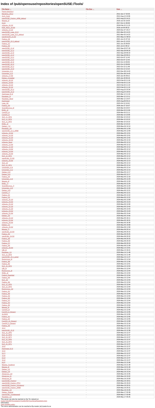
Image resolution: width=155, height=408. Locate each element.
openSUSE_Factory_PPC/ (11, 383)
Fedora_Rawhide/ (8, 275)
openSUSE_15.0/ (8, 69)
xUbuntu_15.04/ (7, 154)
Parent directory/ (7, 11)
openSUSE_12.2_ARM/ (10, 131)
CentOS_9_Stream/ (9, 323)
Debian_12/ (6, 369)
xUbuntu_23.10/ (7, 204)
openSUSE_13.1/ (8, 57)
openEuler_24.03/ (8, 236)
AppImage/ (5, 101)
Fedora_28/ (6, 238)
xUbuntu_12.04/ (7, 144)
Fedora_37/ (6, 300)
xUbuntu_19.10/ (7, 85)
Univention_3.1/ (7, 170)
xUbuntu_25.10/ (7, 199)
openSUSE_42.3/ (8, 62)
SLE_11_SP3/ (7, 119)
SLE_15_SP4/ (7, 335)
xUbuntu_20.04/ (7, 222)
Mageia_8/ (5, 367)
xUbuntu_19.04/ (7, 82)
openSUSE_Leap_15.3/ (10, 32)
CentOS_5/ (6, 115)
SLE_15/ (5, 280)
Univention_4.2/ (7, 73)
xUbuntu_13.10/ (7, 30)
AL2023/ (5, 314)
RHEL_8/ (5, 273)
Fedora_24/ (6, 177)
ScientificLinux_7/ (8, 186)
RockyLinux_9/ (7, 259)
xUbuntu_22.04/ (7, 220)
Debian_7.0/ (6, 126)
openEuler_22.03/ (8, 232)
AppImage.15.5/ (7, 349)
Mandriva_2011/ (7, 14)
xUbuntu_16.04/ (7, 161)
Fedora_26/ (6, 241)
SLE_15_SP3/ (7, 342)
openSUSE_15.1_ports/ (10, 257)
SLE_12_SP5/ (7, 284)
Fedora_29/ (6, 245)
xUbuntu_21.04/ (7, 213)
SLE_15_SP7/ (7, 337)
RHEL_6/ (5, 110)
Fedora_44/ (6, 277)
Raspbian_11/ (7, 252)
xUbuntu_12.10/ (7, 147)
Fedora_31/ (6, 316)
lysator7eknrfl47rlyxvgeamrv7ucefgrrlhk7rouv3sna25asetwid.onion (24, 401)
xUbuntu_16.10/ (7, 25)
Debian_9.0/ (6, 190)
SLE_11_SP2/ (7, 122)
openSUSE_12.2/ (8, 55)
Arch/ (4, 23)
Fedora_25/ (6, 234)
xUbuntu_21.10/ (7, 209)
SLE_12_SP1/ (7, 165)
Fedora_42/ (6, 303)
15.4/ (3, 360)
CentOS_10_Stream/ (9, 321)
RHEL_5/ (5, 124)
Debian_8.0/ (6, 174)
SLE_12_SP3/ (7, 255)
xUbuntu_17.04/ (7, 76)
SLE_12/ (5, 163)
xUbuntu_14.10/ (7, 135)
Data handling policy (8, 404)
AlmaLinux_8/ (6, 378)
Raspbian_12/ (7, 397)
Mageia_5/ (5, 21)
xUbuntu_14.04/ (7, 151)
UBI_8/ (4, 250)
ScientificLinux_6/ (8, 108)
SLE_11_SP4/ (7, 117)
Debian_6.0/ (6, 172)
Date (118, 9)
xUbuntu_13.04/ (7, 149)
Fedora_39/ (6, 294)
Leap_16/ (5, 103)
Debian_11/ (6, 225)
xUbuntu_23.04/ (7, 211)
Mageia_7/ (5, 229)
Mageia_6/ (5, 181)
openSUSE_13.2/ (8, 60)
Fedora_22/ (6, 195)
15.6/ (3, 355)
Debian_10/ (6, 216)
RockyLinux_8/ (7, 271)
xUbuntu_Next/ (7, 142)
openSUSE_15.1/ (8, 89)
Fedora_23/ (6, 197)
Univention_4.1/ (7, 71)
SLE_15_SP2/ (7, 266)
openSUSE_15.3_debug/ (10, 41)
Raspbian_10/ (7, 128)
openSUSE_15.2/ (8, 92)
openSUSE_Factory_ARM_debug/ (14, 18)
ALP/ (3, 362)
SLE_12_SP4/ (7, 287)
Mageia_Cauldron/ (8, 365)
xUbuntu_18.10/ (7, 80)
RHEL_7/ (5, 183)
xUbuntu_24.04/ (7, 202)
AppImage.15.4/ (7, 94)
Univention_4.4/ (7, 179)
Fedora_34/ (6, 326)
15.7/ (3, 353)
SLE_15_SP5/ (7, 333)
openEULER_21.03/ (9, 37)
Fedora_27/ (6, 243)
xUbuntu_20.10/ (7, 87)
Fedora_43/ (6, 296)
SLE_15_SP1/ (7, 344)
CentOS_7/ (6, 193)
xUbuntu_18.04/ (7, 140)
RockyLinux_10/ (7, 289)
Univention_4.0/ (7, 188)
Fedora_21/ (6, 44)
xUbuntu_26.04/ (7, 248)
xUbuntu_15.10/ (7, 138)
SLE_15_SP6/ (7, 339)
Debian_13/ (6, 371)
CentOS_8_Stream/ (9, 312)
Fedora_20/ (6, 46)
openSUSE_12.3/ (8, 53)
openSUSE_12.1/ (8, 50)
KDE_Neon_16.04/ (8, 27)
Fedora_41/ (6, 291)
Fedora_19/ (6, 39)
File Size (89, 9)
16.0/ (3, 346)
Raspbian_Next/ (7, 99)
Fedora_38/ (6, 261)
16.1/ (3, 328)
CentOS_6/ (6, 112)
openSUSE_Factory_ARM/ (11, 388)
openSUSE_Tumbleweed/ (11, 394)
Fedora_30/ (6, 305)
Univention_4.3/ (7, 167)
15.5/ (3, 351)
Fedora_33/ (6, 105)
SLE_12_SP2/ (7, 156)
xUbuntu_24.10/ (7, 218)
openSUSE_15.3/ (8, 330)
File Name (5, 9)
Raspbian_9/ (6, 96)
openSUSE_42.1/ (8, 66)
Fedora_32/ (6, 319)
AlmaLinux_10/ (7, 374)
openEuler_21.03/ (8, 158)
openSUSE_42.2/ (8, 64)
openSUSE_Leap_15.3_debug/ (13, 34)
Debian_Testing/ (7, 392)
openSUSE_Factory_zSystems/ (13, 385)
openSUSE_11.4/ (8, 48)
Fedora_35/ (6, 264)
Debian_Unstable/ (8, 78)
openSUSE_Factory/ (9, 381)
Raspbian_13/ (7, 390)
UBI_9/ (4, 268)
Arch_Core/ (6, 16)
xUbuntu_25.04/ (7, 227)
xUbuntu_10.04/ (7, 133)
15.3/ (3, 358)
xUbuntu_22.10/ (7, 206)
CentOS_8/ (6, 310)
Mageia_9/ (5, 307)
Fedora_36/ (6, 282)
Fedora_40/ (6, 298)
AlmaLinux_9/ (6, 376)
